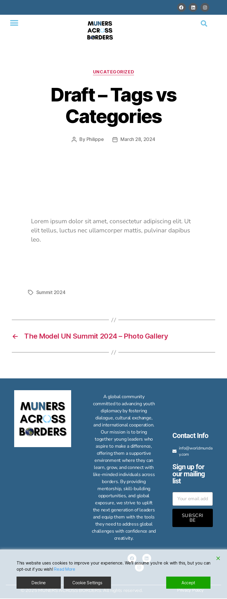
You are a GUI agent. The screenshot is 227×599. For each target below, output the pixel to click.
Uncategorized (113, 72)
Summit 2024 (51, 292)
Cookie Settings (87, 582)
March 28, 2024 (137, 139)
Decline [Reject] (39, 582)
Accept (188, 582)
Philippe (95, 139)
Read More (64, 569)
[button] (14, 22)
